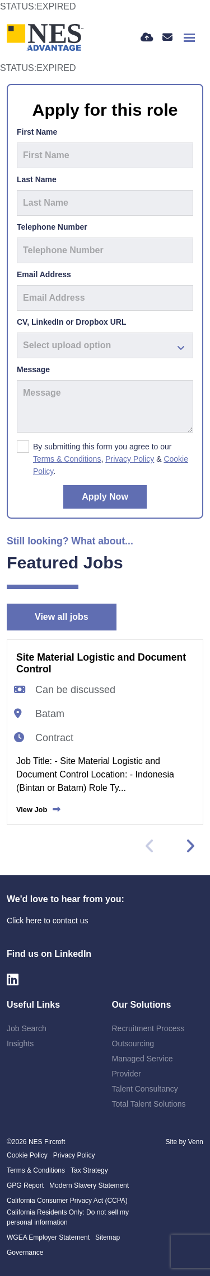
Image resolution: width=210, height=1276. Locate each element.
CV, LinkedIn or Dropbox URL (72, 321)
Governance (25, 1252)
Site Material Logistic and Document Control (101, 663)
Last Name (37, 179)
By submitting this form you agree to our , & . (110, 459)
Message (33, 369)
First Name (37, 131)
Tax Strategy (89, 1170)
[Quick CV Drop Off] (147, 37)
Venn (195, 1142)
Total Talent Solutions (149, 1103)
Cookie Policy (27, 1155)
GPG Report (25, 1185)
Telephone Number (52, 226)
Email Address (44, 274)
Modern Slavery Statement (89, 1185)
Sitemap (107, 1237)
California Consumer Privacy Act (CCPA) (67, 1200)
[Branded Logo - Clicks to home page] (45, 37)
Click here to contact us (47, 920)
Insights (20, 1043)
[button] (189, 846)
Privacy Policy (129, 458)
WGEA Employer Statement (48, 1237)
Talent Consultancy (145, 1088)
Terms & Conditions (67, 458)
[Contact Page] (167, 37)
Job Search (26, 1028)
